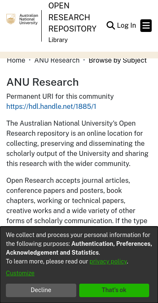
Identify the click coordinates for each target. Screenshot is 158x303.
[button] (110, 26)
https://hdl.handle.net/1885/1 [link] (51, 107)
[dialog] (79, 265)
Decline (41, 290)
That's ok (114, 290)
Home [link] (16, 60)
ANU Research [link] (57, 60)
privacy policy (108, 261)
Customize (20, 273)
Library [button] (58, 40)
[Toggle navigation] (146, 25)
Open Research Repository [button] (72, 17)
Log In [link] (127, 25)
